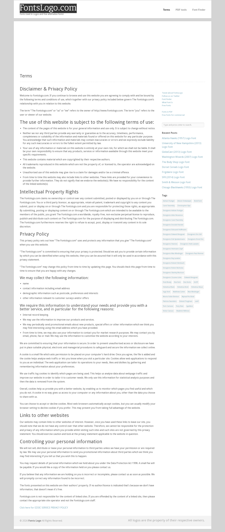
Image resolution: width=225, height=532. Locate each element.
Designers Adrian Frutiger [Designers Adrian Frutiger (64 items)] (173, 210)
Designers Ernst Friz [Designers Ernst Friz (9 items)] (195, 239)
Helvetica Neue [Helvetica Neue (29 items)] (197, 287)
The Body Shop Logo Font (176, 162)
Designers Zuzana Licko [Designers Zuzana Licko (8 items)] (172, 277)
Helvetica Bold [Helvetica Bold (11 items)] (182, 287)
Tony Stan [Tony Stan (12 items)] (180, 306)
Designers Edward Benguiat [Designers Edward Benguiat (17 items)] (174, 234)
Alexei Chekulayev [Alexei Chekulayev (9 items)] (184, 201)
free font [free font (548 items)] (177, 282)
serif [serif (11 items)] (196, 301)
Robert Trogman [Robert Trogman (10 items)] (185, 301)
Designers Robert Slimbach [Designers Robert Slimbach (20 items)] (173, 263)
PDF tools (181, 10)
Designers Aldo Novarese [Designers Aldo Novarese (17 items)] (173, 215)
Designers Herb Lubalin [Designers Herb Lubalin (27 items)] (189, 244)
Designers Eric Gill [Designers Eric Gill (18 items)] (194, 234)
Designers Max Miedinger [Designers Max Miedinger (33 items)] (173, 253)
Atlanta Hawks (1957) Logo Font (179, 138)
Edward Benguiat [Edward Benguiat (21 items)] (191, 277)
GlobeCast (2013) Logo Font (177, 151)
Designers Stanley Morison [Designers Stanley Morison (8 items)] (173, 273)
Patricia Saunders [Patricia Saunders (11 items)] (170, 301)
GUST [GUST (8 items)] (196, 282)
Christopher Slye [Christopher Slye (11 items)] (183, 206)
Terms (166, 10)
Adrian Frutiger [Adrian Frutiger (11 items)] (169, 201)
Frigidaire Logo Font (173, 172)
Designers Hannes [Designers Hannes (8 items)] (170, 244)
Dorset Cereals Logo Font (175, 167)
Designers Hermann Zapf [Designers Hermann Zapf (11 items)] (173, 249)
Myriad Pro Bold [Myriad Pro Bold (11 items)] (188, 297)
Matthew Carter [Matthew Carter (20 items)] (179, 292)
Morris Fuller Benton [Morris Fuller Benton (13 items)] (171, 297)
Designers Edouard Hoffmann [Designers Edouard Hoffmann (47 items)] (174, 230)
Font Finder (198, 10)
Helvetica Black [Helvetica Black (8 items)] (168, 287)
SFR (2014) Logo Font (173, 177)
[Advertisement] (112, 48)
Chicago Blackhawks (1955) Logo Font (182, 187)
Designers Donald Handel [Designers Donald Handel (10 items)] (173, 225)
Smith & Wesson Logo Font (176, 182)
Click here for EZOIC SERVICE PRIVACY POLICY (44, 507)
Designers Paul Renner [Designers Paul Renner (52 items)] (194, 253)
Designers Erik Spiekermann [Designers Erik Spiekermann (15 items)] (174, 239)
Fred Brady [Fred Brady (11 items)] (167, 282)
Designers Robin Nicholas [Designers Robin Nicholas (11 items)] (173, 268)
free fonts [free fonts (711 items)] (187, 282)
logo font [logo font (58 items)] (166, 292)
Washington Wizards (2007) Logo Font (182, 156)
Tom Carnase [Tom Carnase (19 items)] (168, 306)
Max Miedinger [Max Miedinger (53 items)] (193, 292)
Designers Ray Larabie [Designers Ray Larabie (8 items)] (171, 258)
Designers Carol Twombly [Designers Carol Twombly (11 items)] (173, 220)
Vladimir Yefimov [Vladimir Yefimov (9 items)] (182, 311)
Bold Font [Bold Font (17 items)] (198, 201)
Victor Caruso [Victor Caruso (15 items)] (168, 311)
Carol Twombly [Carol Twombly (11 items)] (169, 206)
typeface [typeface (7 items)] (189, 306)
